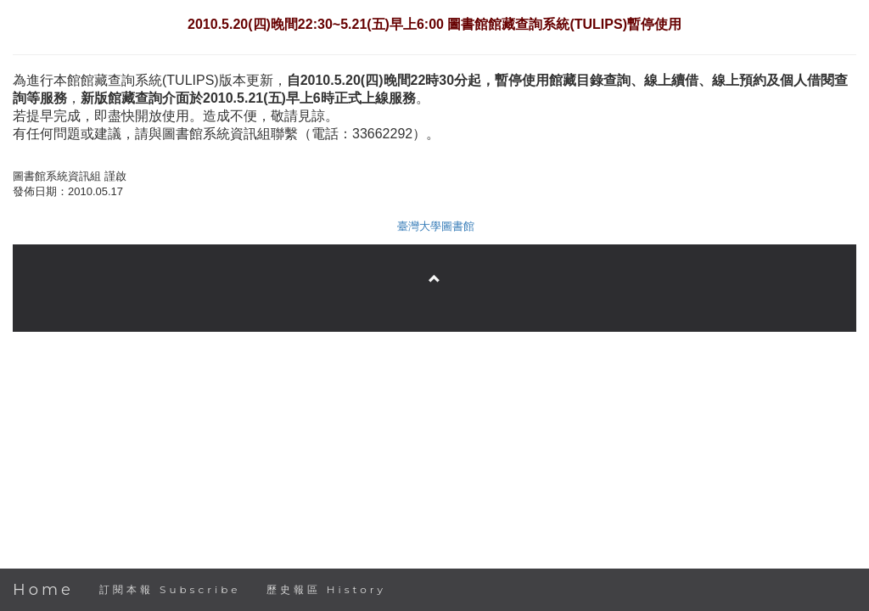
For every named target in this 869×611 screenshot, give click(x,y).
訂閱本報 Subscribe (170, 589)
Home (43, 589)
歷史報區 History (326, 589)
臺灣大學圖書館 (435, 226)
